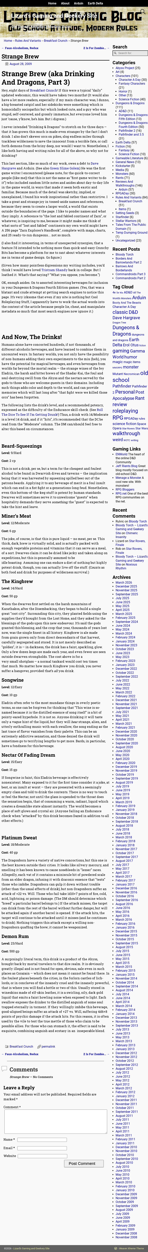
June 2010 (123, 1170)
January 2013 (125, 1049)
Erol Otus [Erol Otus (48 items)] (131, 345)
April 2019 (123, 798)
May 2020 (122, 755)
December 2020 (126, 731)
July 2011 (122, 1119)
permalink (48, 1046)
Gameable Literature (129, 158)
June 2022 (123, 684)
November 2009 (126, 1198)
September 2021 (127, 708)
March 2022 (124, 692)
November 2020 (126, 735)
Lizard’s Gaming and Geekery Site (54, 15)
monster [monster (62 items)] (131, 367)
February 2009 (125, 1225)
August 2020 (124, 747)
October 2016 (125, 896)
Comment (12, 1107)
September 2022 (127, 676)
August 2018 (124, 825)
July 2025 (122, 598)
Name (9, 1144)
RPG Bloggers (125, 489)
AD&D (123, 111)
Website (9, 1160)
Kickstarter (123, 166)
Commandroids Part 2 (130, 278)
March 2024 (124, 633)
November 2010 (126, 1151)
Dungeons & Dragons (130, 103)
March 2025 (124, 614)
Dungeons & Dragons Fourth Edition (133, 124)
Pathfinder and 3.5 (131, 134)
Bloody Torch (125, 254)
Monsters (122, 174)
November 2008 (126, 1237)
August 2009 (124, 1210)
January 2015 (125, 974)
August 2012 (124, 1068)
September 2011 (127, 1112)
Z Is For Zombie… (96, 48)
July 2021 (122, 712)
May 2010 (122, 1174)
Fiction (120, 146)
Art (117, 72)
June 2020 (123, 751)
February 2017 (125, 880)
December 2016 (126, 888)
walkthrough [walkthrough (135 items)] (126, 433)
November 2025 (126, 590)
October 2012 (125, 1061)
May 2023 (122, 657)
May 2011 (122, 1127)
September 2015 (127, 943)
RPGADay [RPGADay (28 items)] (131, 418)
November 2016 (126, 892)
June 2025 (123, 602)
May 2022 (122, 688)
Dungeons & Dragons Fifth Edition (133, 117)
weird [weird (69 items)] (118, 439)
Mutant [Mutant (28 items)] (118, 374)
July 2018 (122, 829)
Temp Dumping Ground (131, 232)
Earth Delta (95, 3)
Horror (123, 91)
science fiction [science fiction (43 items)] (124, 423)
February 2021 (125, 727)
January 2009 (125, 1229)
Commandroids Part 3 (130, 274)
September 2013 (127, 1025)
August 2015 (124, 947)
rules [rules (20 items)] (142, 418)
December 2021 (126, 700)
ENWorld (121, 454)
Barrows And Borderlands (124, 268)
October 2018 (125, 818)
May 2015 (122, 959)
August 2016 (124, 904)
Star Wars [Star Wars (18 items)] (141, 428)
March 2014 (124, 1006)
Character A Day (130, 80)
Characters (123, 76)
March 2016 (124, 919)
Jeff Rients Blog (126, 466)
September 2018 (127, 821)
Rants (120, 178)
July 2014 (122, 994)
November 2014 (126, 978)
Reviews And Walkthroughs (125, 183)
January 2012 (125, 1096)
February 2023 (125, 661)
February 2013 (125, 1045)
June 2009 (123, 1218)
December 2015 (126, 931)
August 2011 (124, 1116)
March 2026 (124, 582)
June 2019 (123, 790)
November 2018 (126, 814)
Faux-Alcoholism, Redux (20, 48)
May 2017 (122, 868)
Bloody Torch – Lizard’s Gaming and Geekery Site (132, 529)
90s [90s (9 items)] (121, 293)
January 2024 (125, 641)
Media (120, 170)
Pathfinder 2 (127, 130)
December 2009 (126, 1194)
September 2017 (127, 857)
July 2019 (122, 786)
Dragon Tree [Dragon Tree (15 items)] (119, 322)
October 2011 (125, 1108)
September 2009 (127, 1206)
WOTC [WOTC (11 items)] (127, 440)
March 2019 (124, 802)
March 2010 (124, 1182)
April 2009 (123, 1221)
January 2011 (125, 1143)
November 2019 (126, 770)
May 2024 (122, 629)
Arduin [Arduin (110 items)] (139, 297)
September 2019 (127, 778)
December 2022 (126, 669)
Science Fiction (129, 99)
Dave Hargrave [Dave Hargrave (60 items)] (126, 317)
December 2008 (126, 1233)
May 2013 (122, 1037)
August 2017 (124, 861)
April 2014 (123, 1002)
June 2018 (123, 833)
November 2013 (126, 1021)
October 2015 (125, 939)
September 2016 (127, 900)
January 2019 (125, 810)
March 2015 (124, 967)
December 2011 (126, 1100)
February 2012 (125, 1092)
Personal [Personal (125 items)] (125, 392)
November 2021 (126, 704)
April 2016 (123, 916)
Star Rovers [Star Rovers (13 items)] (128, 428)
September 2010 (127, 1159)
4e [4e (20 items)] (114, 292)
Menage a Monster (128, 478)
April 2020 (123, 759)
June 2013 (123, 1033)
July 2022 (122, 680)
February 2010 (125, 1186)
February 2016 (125, 923)
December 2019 (126, 767)
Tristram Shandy (54, 270)
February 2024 (125, 637)
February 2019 (125, 806)
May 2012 (122, 1080)
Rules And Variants (28, 40)
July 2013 (122, 1029)
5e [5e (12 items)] (117, 292)
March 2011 (124, 1135)
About (65, 3)
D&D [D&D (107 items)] (133, 312)
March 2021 (124, 724)
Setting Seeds (125, 213)
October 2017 (125, 853)
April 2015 (123, 963)
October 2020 (125, 739)
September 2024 (127, 622)
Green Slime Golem (64, 168)
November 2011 (126, 1104)
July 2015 (122, 951)
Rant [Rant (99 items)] (140, 398)
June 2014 (123, 998)
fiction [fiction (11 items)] (142, 345)
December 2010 (126, 1147)
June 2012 (123, 1076)
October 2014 (125, 982)
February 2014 (125, 1010)
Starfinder (122, 217)
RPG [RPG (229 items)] (118, 417)
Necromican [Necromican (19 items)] (132, 374)
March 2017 (124, 876)
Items (122, 209)
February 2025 (125, 618)
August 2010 (124, 1163)
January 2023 (125, 665)
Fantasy (124, 150)
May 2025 (122, 606)
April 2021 (123, 719)
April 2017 (123, 873)
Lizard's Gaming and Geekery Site (31, 1248)
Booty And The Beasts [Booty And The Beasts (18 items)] (127, 302)
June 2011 (123, 1123)
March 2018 (124, 837)
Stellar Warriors (126, 221)
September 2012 (127, 1065)
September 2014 (127, 986)
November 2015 (126, 935)
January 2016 (125, 927)
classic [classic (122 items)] (120, 312)
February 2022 (125, 696)
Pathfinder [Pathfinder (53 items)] (122, 386)
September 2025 (127, 594)
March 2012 (124, 1088)
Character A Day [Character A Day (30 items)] (124, 307)
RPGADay (122, 193)
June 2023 (123, 653)
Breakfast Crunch (55, 40)
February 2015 (125, 970)
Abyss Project (125, 68)
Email (9, 1152)
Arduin (78, 3)
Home (52, 3)
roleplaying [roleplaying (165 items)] (125, 411)
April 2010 (123, 1178)
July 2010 (122, 1167)
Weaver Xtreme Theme (131, 1248)
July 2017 (122, 865)
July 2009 (122, 1214)
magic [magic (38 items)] (118, 362)
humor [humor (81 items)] (130, 357)
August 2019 (124, 782)
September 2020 (127, 743)
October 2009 (125, 1202)
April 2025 (123, 610)
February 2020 (125, 763)
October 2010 (125, 1155)
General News (125, 162)
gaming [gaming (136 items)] (121, 351)
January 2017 (125, 884)
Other (122, 95)
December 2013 (126, 1018)
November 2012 (126, 1057)
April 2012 (123, 1084)
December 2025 (126, 586)
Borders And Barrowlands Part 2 (129, 260)
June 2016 (123, 908)
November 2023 (126, 645)
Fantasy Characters (132, 83)
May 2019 (122, 794)
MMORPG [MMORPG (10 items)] (117, 368)
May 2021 (122, 716)
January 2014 (125, 1014)
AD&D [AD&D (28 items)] (128, 292)
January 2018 (125, 845)
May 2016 (122, 912)
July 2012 (122, 1072)
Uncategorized (125, 240)
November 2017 (126, 849)
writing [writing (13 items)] (134, 440)
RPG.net (121, 493)
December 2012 (126, 1053)
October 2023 (125, 649)
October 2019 (125, 774)
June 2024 (123, 625)
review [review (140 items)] (120, 404)
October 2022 (125, 673)
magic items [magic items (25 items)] (132, 362)
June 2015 (123, 955)
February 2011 (125, 1139)
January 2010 (125, 1190)
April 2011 (123, 1131)
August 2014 (124, 990)
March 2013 (124, 1041)
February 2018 (125, 841)
